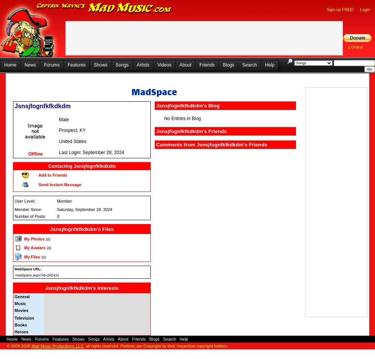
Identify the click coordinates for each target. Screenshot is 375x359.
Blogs (228, 65)
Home (10, 65)
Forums (52, 65)
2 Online (355, 47)
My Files (32, 257)
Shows (101, 65)
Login (365, 9)
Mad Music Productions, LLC (57, 346)
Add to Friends (53, 175)
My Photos (34, 239)
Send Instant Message (60, 184)
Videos (164, 65)
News (30, 65)
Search (249, 65)
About (185, 65)
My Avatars (35, 247)
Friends (207, 65)
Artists (143, 65)
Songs (122, 65)
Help (269, 65)
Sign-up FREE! (340, 9)
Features (77, 65)
